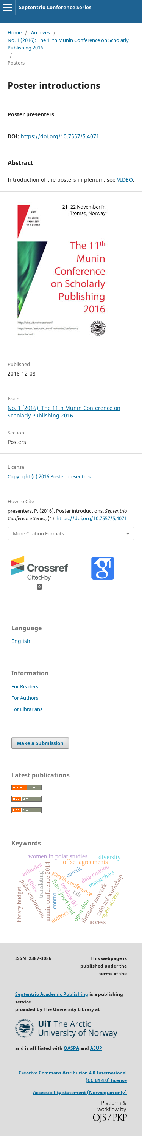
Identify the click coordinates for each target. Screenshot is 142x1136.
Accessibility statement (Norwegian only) (80, 1092)
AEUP (96, 1048)
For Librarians (26, 709)
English (20, 641)
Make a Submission (40, 743)
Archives (40, 32)
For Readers (24, 686)
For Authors (24, 697)
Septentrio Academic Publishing (51, 994)
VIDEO (125, 179)
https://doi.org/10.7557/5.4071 (60, 136)
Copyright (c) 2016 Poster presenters (49, 476)
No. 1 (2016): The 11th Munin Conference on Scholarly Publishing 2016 (68, 44)
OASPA (71, 1048)
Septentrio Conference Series (55, 7)
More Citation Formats (38, 533)
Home (15, 32)
